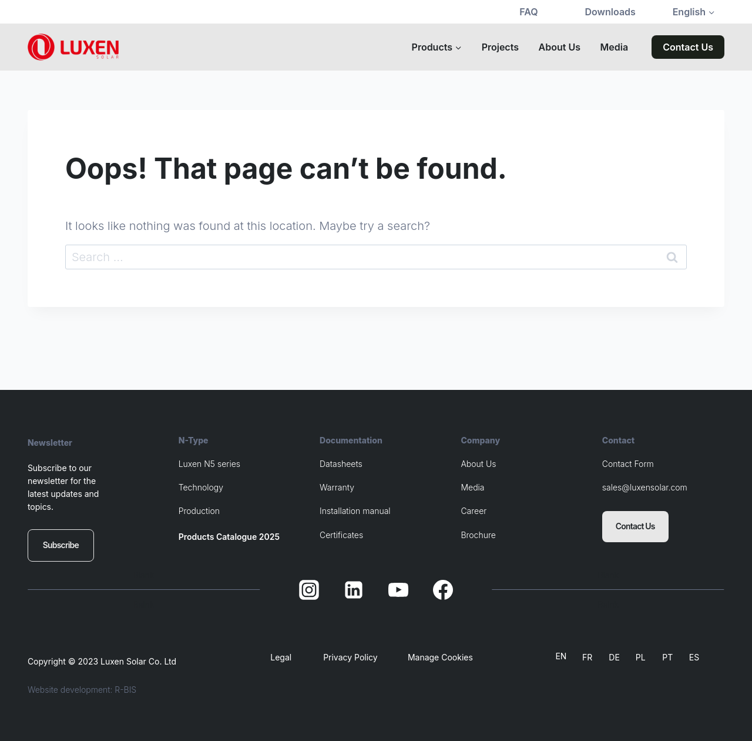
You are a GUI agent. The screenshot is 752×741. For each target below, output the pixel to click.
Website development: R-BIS (82, 690)
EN (560, 656)
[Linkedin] (354, 590)
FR (587, 657)
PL (641, 657)
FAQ (528, 12)
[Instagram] (309, 590)
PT (667, 657)
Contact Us (688, 47)
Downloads (610, 12)
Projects (500, 47)
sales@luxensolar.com (644, 488)
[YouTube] (398, 590)
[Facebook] (443, 590)
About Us (559, 47)
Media (614, 47)
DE (614, 657)
